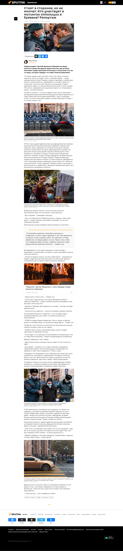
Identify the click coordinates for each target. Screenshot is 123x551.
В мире (64, 514)
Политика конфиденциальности (75, 529)
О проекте (11, 529)
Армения (33, 497)
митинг (51, 497)
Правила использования (22, 529)
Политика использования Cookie (95, 529)
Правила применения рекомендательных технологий (22, 532)
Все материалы (32, 62)
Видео (94, 514)
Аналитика (71, 514)
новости (33, 514)
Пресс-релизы (48, 529)
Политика (27, 497)
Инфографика (86, 514)
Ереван (38, 497)
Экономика (48, 514)
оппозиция (45, 497)
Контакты (33, 529)
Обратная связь (43, 532)
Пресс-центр (101, 514)
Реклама (40, 529)
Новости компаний (59, 529)
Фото (78, 514)
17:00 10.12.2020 (28, 21)
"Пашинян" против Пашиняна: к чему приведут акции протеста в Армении (48, 288)
